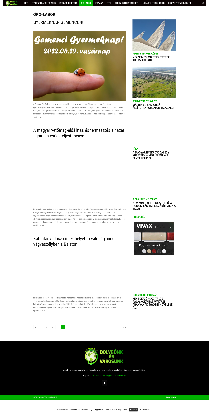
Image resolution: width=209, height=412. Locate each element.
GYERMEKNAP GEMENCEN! (58, 22)
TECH (108, 3)
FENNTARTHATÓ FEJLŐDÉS (44, 3)
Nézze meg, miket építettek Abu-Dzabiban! (151, 59)
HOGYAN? (99, 3)
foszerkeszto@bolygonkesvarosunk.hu (109, 388)
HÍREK (25, 3)
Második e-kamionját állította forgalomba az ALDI (153, 106)
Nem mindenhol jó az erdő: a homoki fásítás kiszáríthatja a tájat (154, 206)
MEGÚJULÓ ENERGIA (68, 3)
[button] (203, 3)
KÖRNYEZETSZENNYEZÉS (179, 3)
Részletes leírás (146, 410)
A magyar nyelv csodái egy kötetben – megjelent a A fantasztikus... (150, 155)
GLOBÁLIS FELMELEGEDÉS (126, 3)
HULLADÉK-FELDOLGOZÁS (153, 3)
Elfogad (133, 410)
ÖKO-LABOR (86, 3)
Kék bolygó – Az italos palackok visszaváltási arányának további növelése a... (152, 303)
